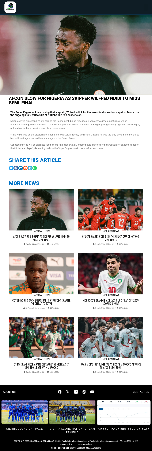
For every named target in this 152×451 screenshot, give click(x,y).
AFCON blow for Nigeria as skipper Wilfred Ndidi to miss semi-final (41, 238)
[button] (146, 7)
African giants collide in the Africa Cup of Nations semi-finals (110, 238)
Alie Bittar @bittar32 (36, 244)
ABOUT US (9, 391)
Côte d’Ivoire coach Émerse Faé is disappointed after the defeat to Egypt (41, 302)
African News (42, 231)
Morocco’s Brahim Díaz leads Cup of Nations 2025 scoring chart (111, 302)
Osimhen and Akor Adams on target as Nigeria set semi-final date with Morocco (41, 366)
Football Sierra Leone (36, 308)
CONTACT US (141, 391)
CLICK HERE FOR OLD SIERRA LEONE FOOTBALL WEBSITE (76, 448)
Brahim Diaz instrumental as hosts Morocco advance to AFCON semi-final (110, 366)
